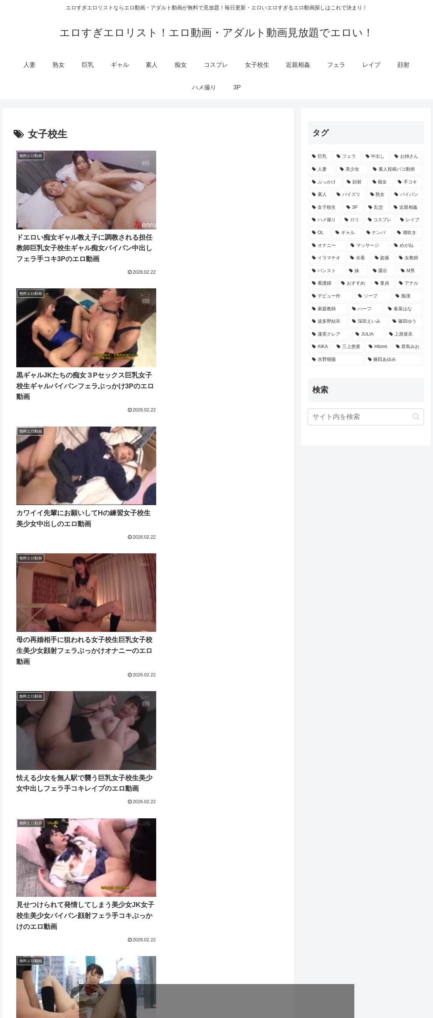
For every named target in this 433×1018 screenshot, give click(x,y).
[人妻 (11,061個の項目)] (322, 169)
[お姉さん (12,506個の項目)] (407, 156)
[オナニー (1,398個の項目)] (327, 245)
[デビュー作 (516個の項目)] (331, 296)
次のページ (148, 915)
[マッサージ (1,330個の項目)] (368, 245)
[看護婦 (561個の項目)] (322, 283)
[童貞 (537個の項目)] (382, 283)
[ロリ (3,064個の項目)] (352, 220)
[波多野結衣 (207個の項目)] (328, 321)
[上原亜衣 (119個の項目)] (404, 334)
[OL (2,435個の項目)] (320, 233)
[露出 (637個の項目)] (382, 271)
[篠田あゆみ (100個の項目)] (394, 359)
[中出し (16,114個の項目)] (376, 156)
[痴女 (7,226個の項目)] (381, 182)
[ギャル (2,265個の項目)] (347, 233)
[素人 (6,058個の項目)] (320, 194)
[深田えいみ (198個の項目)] (368, 321)
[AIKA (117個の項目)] (320, 347)
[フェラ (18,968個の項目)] (347, 156)
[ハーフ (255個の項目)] (366, 309)
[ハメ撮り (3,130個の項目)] (324, 220)
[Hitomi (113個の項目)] (378, 347)
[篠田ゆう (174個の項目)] (406, 321)
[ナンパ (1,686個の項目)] (378, 233)
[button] (416, 416)
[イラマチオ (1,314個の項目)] (327, 258)
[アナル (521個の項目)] (409, 283)
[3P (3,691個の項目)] (353, 207)
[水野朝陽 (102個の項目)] (336, 359)
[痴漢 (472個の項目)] (407, 296)
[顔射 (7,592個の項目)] (355, 182)
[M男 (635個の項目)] (410, 271)
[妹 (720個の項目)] (357, 271)
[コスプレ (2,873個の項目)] (380, 220)
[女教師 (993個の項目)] (409, 258)
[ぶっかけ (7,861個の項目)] (325, 182)
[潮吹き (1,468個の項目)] (408, 233)
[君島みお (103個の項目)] (408, 347)
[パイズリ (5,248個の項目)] (349, 194)
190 (168, 945)
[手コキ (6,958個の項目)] (408, 182)
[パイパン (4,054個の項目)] (407, 194)
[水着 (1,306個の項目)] (358, 258)
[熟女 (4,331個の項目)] (378, 194)
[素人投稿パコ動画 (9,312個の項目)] (396, 169)
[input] (366, 416)
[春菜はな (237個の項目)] (404, 309)
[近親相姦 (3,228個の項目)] (406, 207)
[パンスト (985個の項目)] (326, 271)
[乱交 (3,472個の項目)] (377, 207)
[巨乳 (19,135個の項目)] (320, 156)
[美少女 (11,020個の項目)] (352, 169)
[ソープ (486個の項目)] (372, 296)
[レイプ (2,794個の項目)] (410, 220)
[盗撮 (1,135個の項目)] (382, 258)
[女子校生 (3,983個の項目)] (325, 207)
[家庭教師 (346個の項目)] (328, 309)
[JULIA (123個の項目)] (368, 334)
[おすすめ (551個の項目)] (354, 283)
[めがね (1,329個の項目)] (407, 245)
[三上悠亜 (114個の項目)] (348, 347)
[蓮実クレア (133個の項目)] (330, 334)
